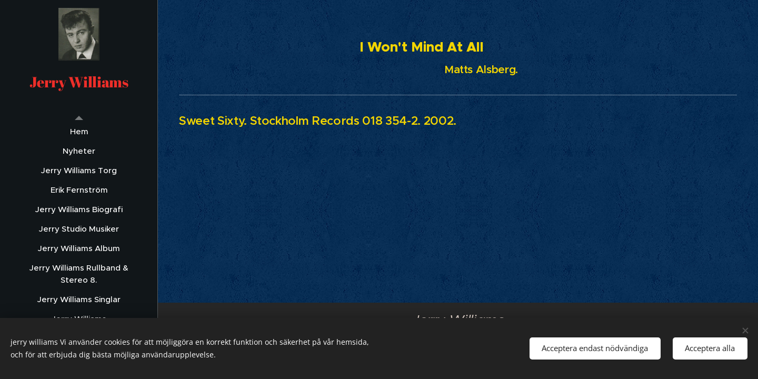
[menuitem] (79, 131)
